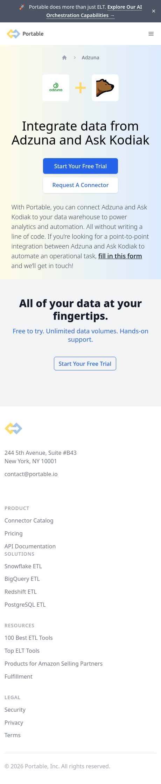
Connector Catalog (29, 520)
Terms (13, 735)
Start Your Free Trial (80, 166)
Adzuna (90, 57)
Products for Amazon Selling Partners (54, 663)
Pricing (14, 533)
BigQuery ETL (22, 579)
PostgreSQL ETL (25, 604)
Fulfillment (19, 676)
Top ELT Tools (22, 650)
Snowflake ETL (23, 566)
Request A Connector (80, 185)
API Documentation (30, 546)
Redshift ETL (21, 592)
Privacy (14, 722)
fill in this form (120, 256)
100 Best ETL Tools (29, 638)
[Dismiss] (154, 11)
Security (15, 709)
